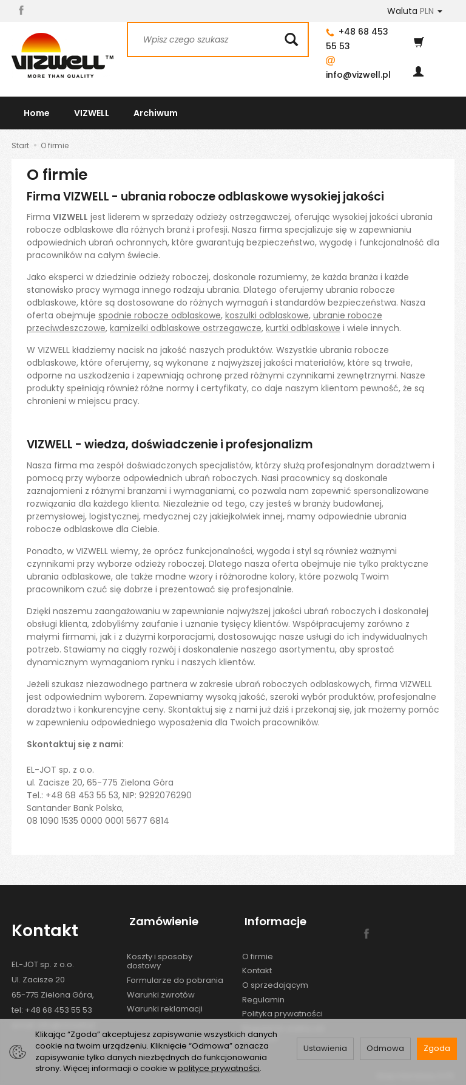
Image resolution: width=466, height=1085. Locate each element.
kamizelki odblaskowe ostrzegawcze (186, 328)
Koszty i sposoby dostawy (159, 954)
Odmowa (385, 1048)
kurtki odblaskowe (303, 328)
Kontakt (257, 964)
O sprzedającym (275, 978)
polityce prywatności (219, 1068)
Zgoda (437, 1048)
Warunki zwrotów (161, 988)
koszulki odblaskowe (267, 315)
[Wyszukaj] (291, 39)
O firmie (257, 950)
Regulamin (263, 993)
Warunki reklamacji (165, 1002)
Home (37, 113)
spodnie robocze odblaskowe (159, 315)
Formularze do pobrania (175, 973)
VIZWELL (91, 113)
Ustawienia (325, 1048)
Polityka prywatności (282, 1007)
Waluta (414, 11)
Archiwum (155, 113)
